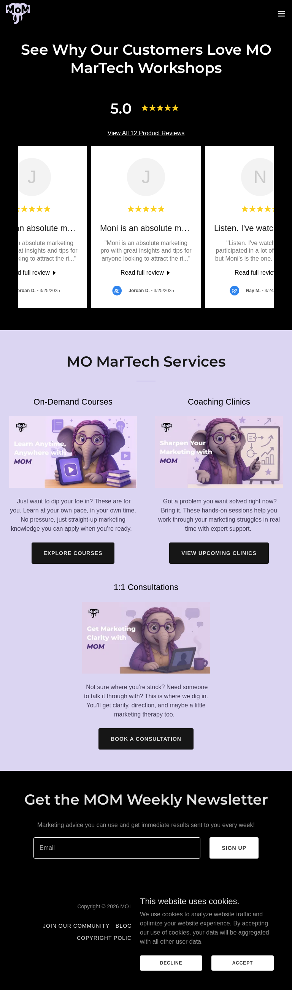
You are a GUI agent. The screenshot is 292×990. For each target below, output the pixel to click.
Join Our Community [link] (76, 926)
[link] (18, 13)
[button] (281, 13)
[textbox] (116, 848)
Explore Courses (73, 553)
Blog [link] (124, 926)
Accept (242, 962)
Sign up (234, 848)
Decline (171, 962)
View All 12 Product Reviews (146, 133)
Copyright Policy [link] (106, 938)
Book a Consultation (146, 739)
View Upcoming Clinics (218, 553)
